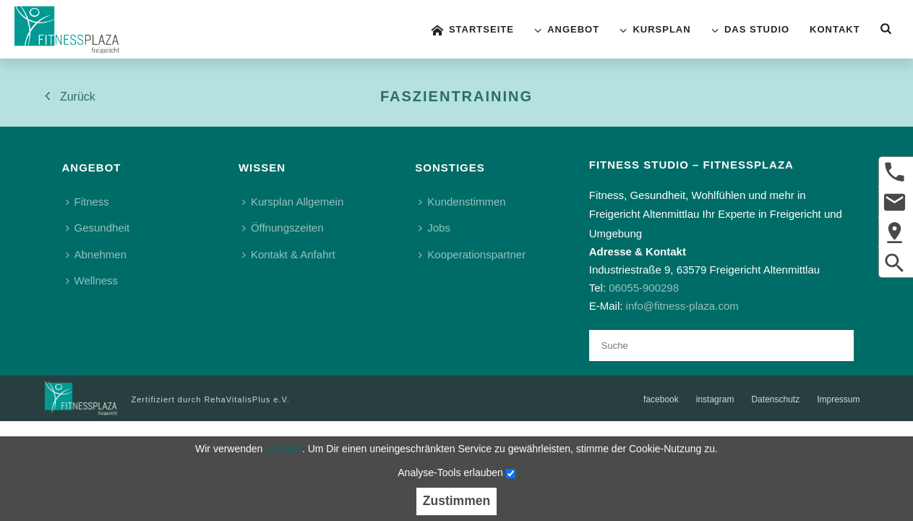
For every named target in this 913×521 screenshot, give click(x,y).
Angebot (566, 30)
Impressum (838, 399)
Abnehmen (96, 254)
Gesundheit (98, 227)
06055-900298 (644, 287)
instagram (715, 399)
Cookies (283, 448)
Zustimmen (456, 501)
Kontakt (835, 29)
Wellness (92, 280)
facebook (661, 399)
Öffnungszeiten (283, 227)
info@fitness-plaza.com (682, 306)
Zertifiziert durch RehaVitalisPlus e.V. (211, 399)
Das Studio (750, 30)
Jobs (434, 227)
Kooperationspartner (472, 254)
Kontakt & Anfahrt (288, 254)
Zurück (70, 95)
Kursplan (655, 30)
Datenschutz (775, 399)
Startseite (473, 30)
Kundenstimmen (462, 201)
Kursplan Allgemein (292, 201)
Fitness (87, 201)
